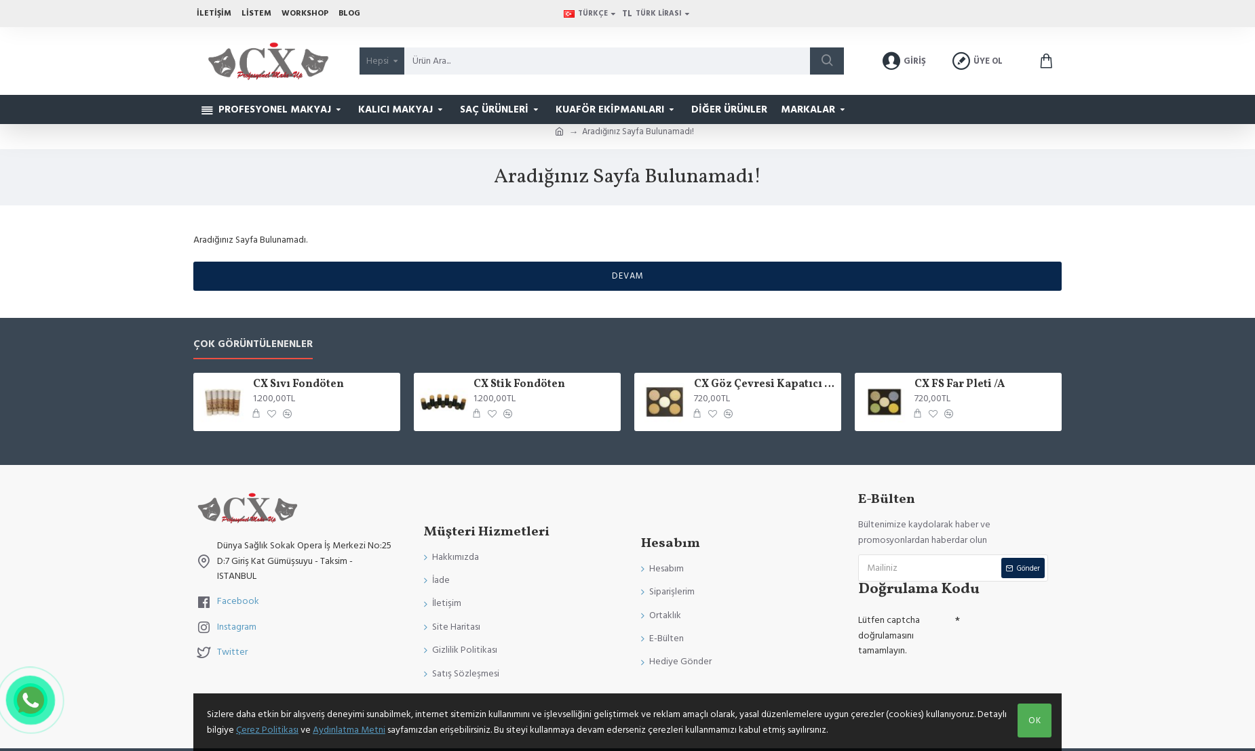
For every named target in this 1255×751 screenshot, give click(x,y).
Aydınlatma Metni (349, 730)
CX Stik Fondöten (519, 385)
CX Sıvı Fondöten (298, 385)
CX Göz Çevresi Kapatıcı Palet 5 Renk (765, 385)
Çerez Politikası (267, 730)
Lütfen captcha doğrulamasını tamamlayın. (889, 635)
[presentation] (953, 686)
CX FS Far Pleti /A (959, 385)
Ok (1034, 720)
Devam (628, 276)
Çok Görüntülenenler (253, 344)
